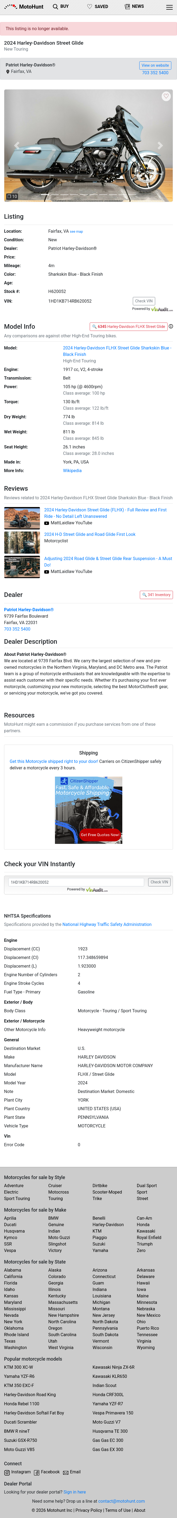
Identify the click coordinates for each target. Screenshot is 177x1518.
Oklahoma (13, 1328)
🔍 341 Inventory (156, 595)
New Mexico (149, 1315)
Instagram (21, 1471)
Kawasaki (146, 1231)
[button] (16, 145)
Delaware (146, 1276)
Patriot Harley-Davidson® (29, 609)
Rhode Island (16, 1334)
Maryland (13, 1302)
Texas (9, 1341)
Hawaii (143, 1283)
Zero (141, 1250)
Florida (10, 1283)
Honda (143, 1224)
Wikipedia (72, 470)
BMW (53, 1218)
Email (75, 1471)
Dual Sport (147, 1185)
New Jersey (104, 1315)
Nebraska (146, 1308)
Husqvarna (14, 1231)
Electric (11, 1192)
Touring (55, 1198)
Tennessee (147, 1334)
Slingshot (57, 1244)
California (13, 1276)
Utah (52, 1341)
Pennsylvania (105, 1328)
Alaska (54, 1270)
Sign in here (75, 1492)
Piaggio (100, 1237)
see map (76, 231)
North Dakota (105, 1321)
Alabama (12, 1270)
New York (13, 1321)
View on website (155, 65)
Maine (143, 1295)
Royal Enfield (149, 1237)
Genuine (56, 1224)
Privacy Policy (88, 1510)
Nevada (11, 1315)
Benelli (99, 1218)
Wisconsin (103, 1347)
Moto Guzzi (59, 1237)
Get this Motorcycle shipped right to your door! (54, 761)
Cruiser (55, 1185)
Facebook (50, 1471)
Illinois (54, 1289)
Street (142, 1198)
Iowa (141, 1289)
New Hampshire (63, 1315)
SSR (8, 1244)
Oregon (55, 1328)
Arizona (100, 1270)
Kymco (10, 1237)
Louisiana (102, 1295)
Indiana (100, 1289)
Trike (97, 1198)
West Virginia (61, 1347)
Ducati (10, 1224)
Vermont (101, 1341)
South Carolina (62, 1334)
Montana (101, 1308)
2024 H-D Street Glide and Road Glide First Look (90, 534)
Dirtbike (100, 1185)
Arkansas (146, 1270)
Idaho (9, 1289)
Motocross (58, 1192)
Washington (15, 1347)
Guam (98, 1283)
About (139, 1510)
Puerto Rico (148, 1328)
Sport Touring (17, 1198)
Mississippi (15, 1308)
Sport (142, 1192)
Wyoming (146, 1347)
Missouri (56, 1308)
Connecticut (104, 1276)
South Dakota (106, 1334)
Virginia (144, 1341)
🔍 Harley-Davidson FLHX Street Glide (128, 326)
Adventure (13, 1185)
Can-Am (144, 1218)
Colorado (57, 1276)
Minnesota (147, 1302)
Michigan (101, 1302)
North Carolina (62, 1321)
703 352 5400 (155, 72)
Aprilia (10, 1218)
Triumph (145, 1244)
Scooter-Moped (107, 1192)
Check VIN (144, 301)
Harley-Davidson (108, 1224)
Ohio (141, 1321)
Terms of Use (118, 1510)
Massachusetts (63, 1302)
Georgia (55, 1283)
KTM (97, 1231)
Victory (55, 1250)
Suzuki (99, 1244)
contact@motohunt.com (121, 1501)
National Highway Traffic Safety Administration (107, 924)
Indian (54, 1231)
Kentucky (57, 1295)
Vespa (10, 1250)
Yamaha (100, 1250)
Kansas (11, 1295)
